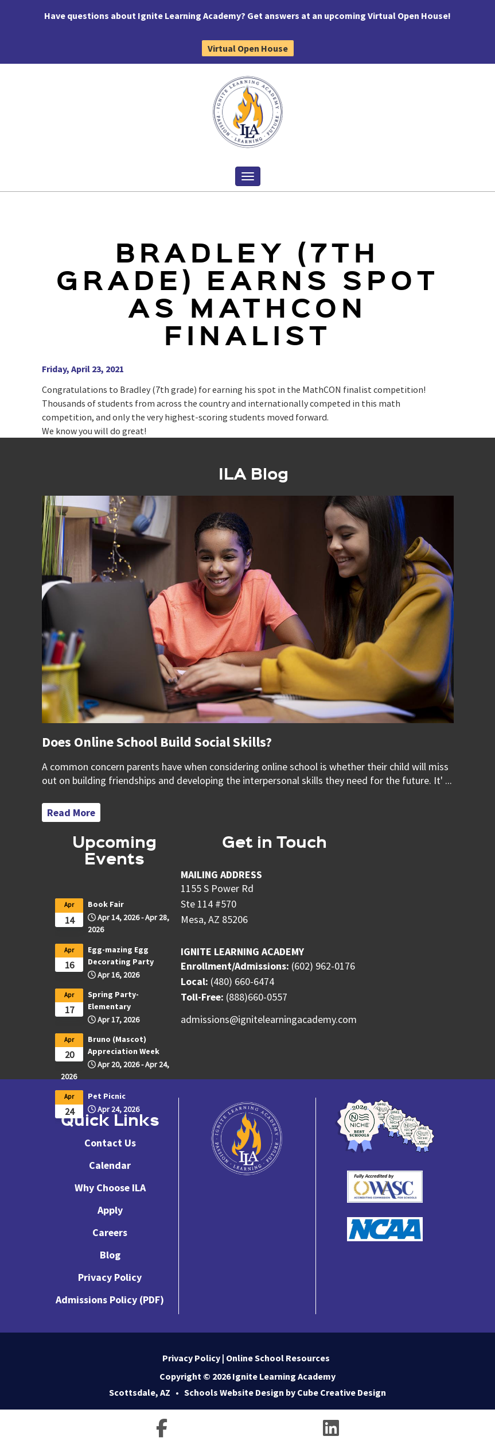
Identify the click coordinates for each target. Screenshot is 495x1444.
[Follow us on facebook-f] (161, 1430)
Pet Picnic (107, 1096)
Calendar (110, 1165)
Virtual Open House (248, 48)
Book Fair (106, 904)
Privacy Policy (110, 1277)
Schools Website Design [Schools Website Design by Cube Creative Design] (234, 1392)
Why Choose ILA (110, 1187)
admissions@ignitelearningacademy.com (269, 1019)
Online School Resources (278, 1358)
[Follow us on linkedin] (331, 1430)
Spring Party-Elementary (113, 1000)
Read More (71, 812)
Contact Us (110, 1142)
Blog (110, 1254)
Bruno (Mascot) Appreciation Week (123, 1045)
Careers (109, 1232)
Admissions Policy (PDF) (110, 1299)
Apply (110, 1210)
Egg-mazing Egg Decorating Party (121, 955)
